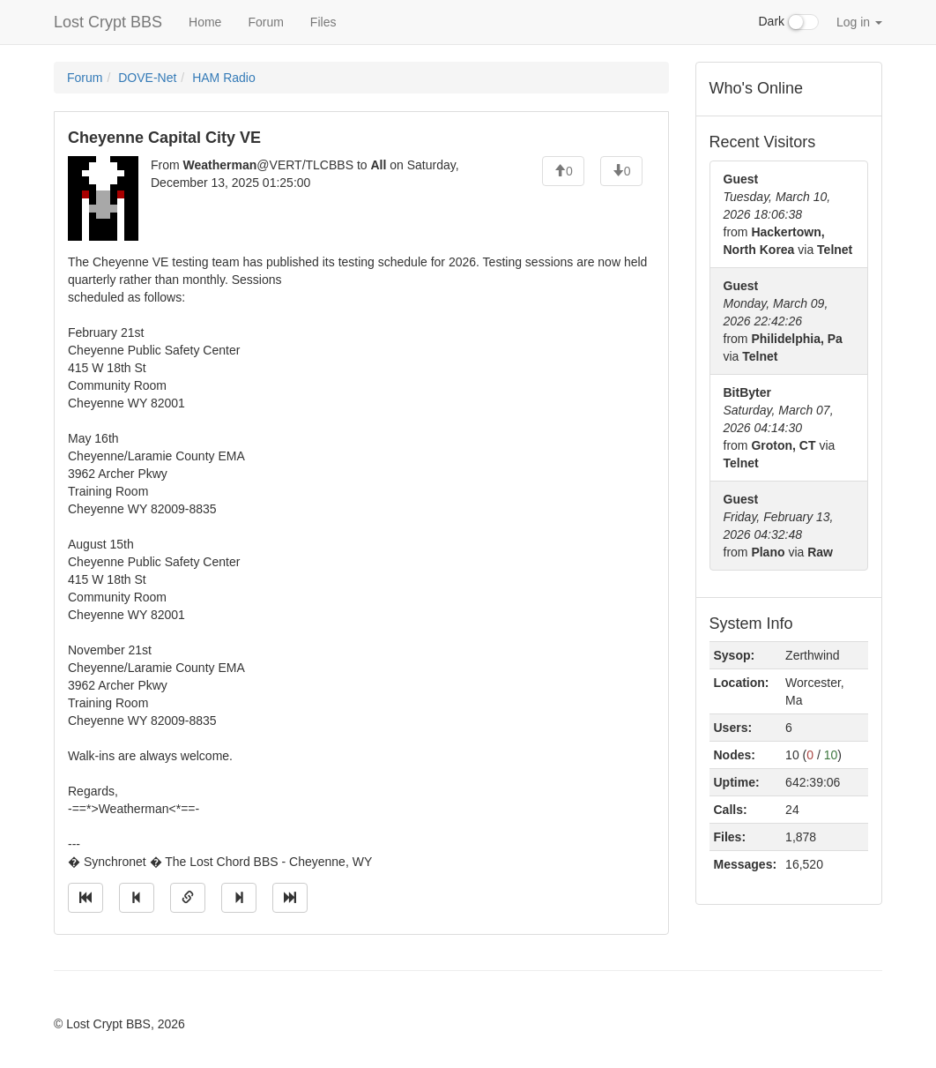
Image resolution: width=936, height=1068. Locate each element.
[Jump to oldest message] (85, 898)
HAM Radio (224, 78)
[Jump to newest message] (290, 898)
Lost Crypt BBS (108, 22)
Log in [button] (859, 22)
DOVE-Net (147, 78)
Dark (789, 22)
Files (323, 22)
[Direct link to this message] (187, 898)
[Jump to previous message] (136, 898)
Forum (265, 22)
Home (205, 22)
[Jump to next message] (238, 898)
